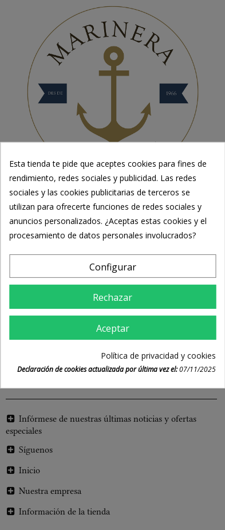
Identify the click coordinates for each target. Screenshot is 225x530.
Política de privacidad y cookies (158, 355)
